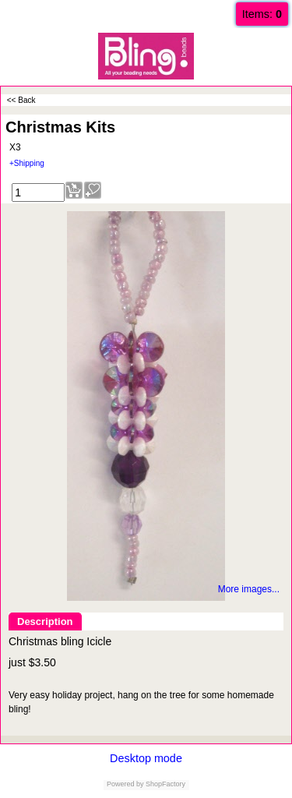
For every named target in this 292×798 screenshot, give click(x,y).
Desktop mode (146, 758)
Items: (262, 14)
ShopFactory (165, 784)
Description (45, 621)
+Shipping (26, 163)
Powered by (125, 784)
